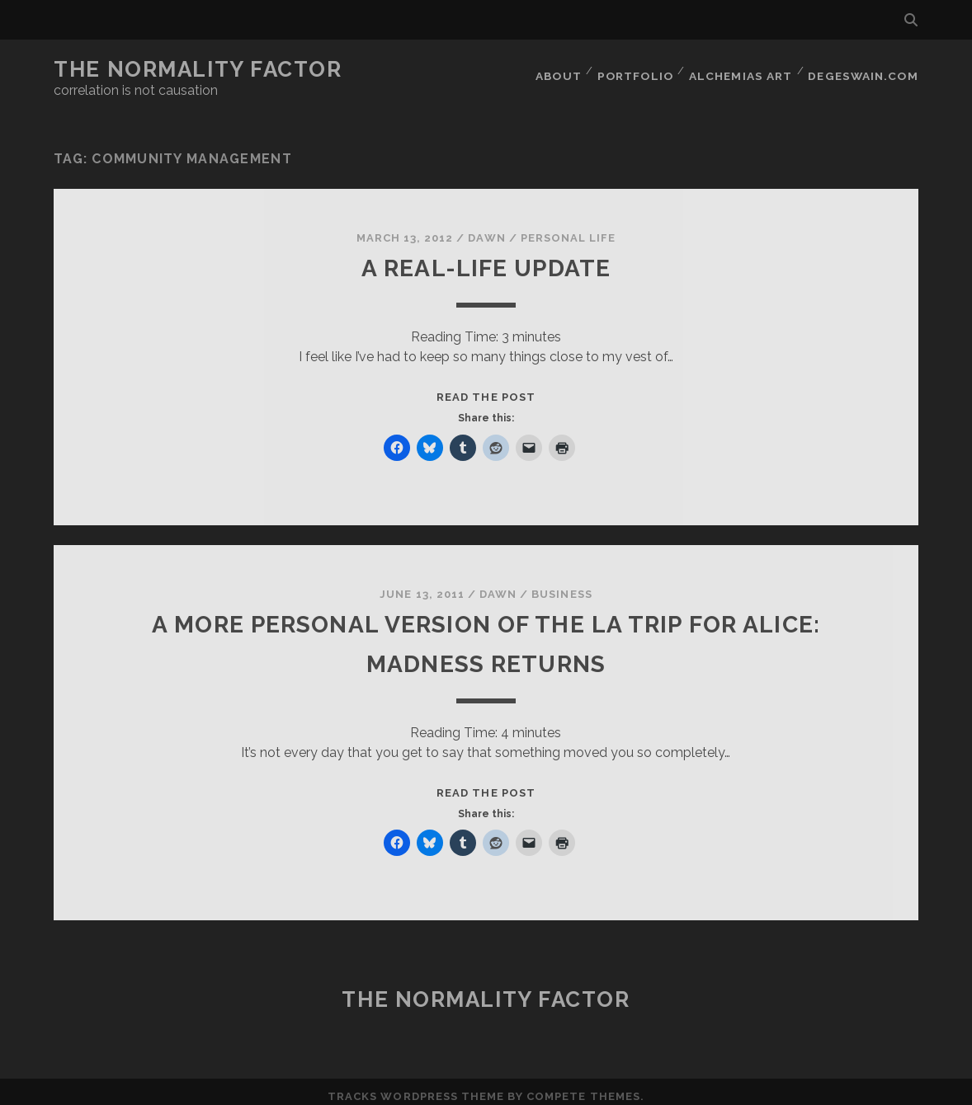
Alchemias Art (744, 69)
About (558, 69)
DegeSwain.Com (865, 69)
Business (561, 584)
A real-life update (486, 257)
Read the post (486, 387)
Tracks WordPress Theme (416, 1086)
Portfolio (637, 69)
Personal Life (568, 228)
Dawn (486, 228)
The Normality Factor (198, 69)
